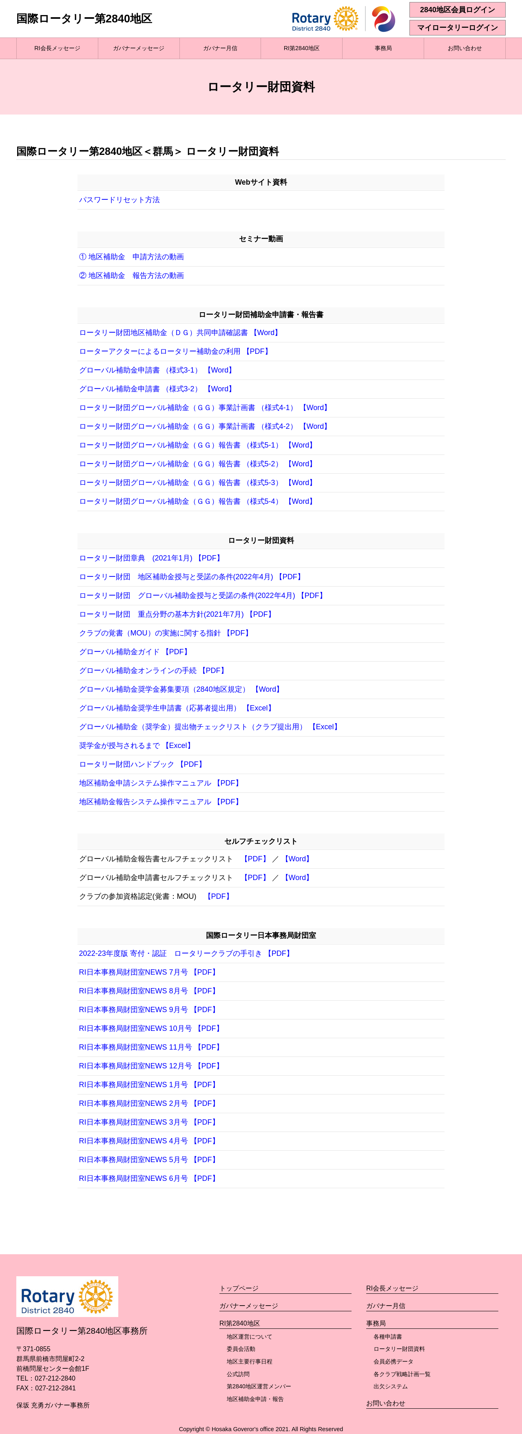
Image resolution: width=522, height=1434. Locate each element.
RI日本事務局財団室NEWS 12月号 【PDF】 (151, 1066)
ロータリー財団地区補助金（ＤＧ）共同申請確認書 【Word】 (180, 333)
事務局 (383, 48)
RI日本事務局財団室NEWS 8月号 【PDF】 (149, 991)
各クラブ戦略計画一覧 (402, 1374)
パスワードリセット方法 (119, 200)
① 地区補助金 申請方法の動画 (131, 257)
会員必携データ (394, 1361)
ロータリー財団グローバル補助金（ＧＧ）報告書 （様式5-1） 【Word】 (198, 445)
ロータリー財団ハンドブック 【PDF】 (142, 764)
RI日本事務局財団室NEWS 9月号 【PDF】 (149, 1010)
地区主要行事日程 (249, 1361)
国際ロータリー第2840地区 (84, 19)
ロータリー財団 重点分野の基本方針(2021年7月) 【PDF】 (177, 614)
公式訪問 (238, 1374)
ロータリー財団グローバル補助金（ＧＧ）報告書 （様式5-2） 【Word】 (198, 464)
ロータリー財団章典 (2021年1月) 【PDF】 (151, 558)
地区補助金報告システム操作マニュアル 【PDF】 (161, 802)
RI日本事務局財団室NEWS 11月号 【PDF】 (151, 1047)
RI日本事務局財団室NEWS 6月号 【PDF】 (149, 1178)
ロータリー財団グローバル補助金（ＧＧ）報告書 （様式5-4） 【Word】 (198, 501)
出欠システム (391, 1386)
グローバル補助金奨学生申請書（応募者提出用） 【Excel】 (177, 708)
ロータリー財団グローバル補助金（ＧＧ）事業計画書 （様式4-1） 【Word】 (205, 408)
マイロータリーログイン (457, 28)
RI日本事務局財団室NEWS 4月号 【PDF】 (149, 1141)
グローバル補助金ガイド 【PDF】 (135, 652)
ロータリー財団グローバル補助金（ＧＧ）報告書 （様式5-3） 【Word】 (198, 483)
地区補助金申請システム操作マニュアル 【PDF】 (161, 783)
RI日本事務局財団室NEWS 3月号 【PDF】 (149, 1122)
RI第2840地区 (302, 48)
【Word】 (297, 859)
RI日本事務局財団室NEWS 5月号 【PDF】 (149, 1160)
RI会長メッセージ (57, 48)
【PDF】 (255, 859)
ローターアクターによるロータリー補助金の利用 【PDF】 (175, 351)
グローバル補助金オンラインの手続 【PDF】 (153, 670)
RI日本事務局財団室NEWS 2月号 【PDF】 (149, 1103)
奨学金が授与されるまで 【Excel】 (137, 745)
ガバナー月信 (220, 48)
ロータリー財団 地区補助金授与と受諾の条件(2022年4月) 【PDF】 (192, 577)
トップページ (239, 1288)
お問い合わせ (465, 48)
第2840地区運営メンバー (259, 1386)
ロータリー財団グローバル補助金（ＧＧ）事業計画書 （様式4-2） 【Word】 (205, 426)
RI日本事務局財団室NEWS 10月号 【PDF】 (151, 1028)
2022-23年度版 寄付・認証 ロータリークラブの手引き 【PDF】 (186, 953)
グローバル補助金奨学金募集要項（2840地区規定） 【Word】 (181, 689)
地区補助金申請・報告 (255, 1399)
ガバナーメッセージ (138, 48)
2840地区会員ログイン (457, 10)
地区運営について (249, 1336)
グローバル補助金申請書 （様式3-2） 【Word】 (157, 389)
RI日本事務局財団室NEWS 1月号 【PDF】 (149, 1085)
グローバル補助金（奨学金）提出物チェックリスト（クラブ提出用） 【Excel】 (210, 727)
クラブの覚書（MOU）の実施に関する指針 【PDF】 (165, 633)
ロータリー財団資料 (399, 1349)
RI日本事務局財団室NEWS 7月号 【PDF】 (149, 972)
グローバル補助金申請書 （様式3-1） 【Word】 (157, 370)
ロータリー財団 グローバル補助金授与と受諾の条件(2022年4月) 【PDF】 (203, 595)
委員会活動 (241, 1349)
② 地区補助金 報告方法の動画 (131, 275)
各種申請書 (388, 1336)
